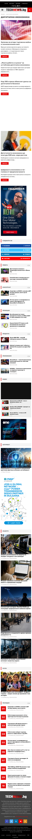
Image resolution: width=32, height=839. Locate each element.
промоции (6, 310)
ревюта (5, 265)
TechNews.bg (5, 558)
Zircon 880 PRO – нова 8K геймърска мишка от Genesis (18, 338)
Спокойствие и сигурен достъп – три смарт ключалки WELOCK (20, 278)
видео (5, 379)
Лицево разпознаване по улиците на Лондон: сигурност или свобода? (13, 555)
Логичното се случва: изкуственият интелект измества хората (13, 660)
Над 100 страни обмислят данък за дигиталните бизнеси (16, 83)
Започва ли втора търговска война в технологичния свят (16, 43)
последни (6, 703)
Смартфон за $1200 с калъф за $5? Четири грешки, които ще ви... (18, 707)
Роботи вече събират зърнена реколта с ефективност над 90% (17, 732)
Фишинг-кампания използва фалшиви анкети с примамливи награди (14, 581)
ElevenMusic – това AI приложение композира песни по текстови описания (20, 361)
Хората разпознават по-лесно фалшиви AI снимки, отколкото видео (19, 776)
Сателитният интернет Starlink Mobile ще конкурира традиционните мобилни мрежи (16, 607)
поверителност (22, 835)
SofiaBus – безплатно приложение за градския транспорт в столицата (20, 370)
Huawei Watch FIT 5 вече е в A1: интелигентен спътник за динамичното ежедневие (19, 324)
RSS (28, 835)
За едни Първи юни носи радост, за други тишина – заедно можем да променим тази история (15, 693)
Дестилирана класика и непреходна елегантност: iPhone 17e (20, 270)
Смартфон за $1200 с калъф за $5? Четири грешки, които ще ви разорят (20, 292)
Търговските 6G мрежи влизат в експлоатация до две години (17, 724)
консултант (7, 287)
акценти (6, 531)
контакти (11, 3)
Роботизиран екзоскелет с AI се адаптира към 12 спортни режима (18, 715)
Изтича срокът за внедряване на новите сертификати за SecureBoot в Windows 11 (19, 742)
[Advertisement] (16, 113)
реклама (18, 3)
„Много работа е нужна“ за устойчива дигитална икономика (15, 64)
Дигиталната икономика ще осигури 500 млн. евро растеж (14, 154)
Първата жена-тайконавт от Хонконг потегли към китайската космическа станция (19, 785)
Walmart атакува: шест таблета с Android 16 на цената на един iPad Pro (20, 347)
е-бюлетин (25, 3)
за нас (6, 3)
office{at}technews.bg (22, 816)
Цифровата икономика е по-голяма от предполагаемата (13, 171)
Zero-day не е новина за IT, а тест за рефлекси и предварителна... (18, 750)
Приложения (7, 356)
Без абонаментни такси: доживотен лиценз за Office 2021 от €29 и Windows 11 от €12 (20, 316)
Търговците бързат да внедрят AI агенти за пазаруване (18, 759)
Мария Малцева (6, 472)
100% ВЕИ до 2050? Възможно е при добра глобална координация (19, 767)
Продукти (6, 333)
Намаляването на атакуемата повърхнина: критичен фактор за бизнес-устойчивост (15, 469)
